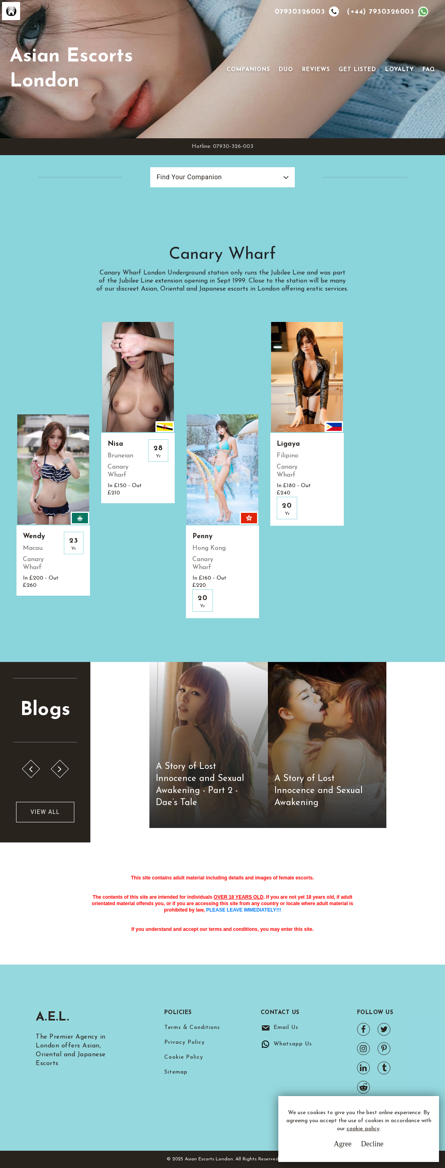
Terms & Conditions (192, 1028)
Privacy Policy (184, 1042)
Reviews (316, 70)
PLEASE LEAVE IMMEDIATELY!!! (243, 910)
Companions (248, 70)
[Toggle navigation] (215, 69)
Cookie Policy (183, 1057)
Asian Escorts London (71, 69)
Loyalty (399, 70)
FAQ (429, 70)
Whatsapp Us (293, 1044)
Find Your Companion (189, 177)
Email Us (286, 1028)
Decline (372, 1144)
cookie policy (363, 1129)
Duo (286, 70)
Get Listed (357, 70)
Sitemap (176, 1072)
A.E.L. (52, 1017)
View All (45, 812)
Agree (342, 1144)
